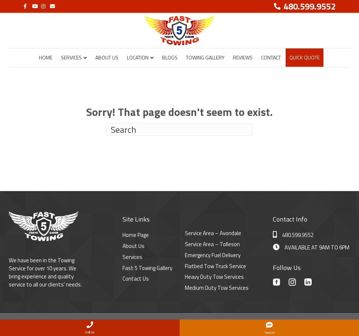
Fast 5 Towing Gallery (147, 268)
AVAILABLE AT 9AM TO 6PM (311, 247)
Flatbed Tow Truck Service (215, 266)
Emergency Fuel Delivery (213, 255)
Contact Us (135, 278)
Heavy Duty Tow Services (214, 277)
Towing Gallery (205, 57)
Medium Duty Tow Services (217, 288)
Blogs (169, 57)
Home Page (135, 235)
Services (71, 57)
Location (138, 57)
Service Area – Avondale (213, 233)
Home (45, 57)
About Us (106, 57)
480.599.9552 (293, 235)
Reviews (243, 57)
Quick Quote (304, 57)
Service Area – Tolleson (212, 244)
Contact (271, 57)
